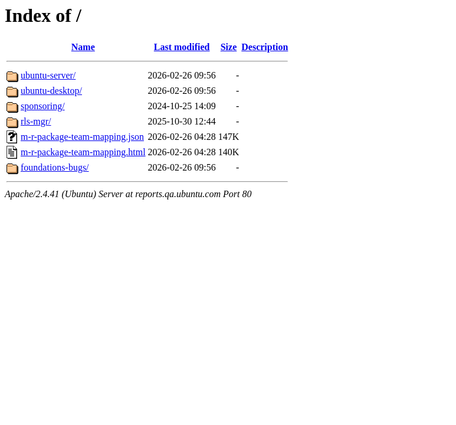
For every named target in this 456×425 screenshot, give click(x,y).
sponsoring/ (43, 106)
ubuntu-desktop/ (51, 91)
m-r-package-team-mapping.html (83, 152)
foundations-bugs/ (55, 167)
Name (83, 47)
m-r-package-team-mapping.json (82, 137)
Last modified (182, 47)
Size (229, 47)
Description (264, 47)
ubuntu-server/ (48, 75)
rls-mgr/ (36, 121)
